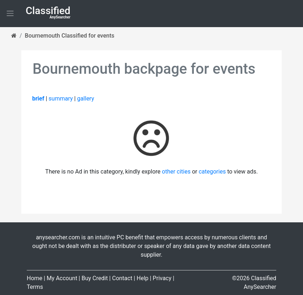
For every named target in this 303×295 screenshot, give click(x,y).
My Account (62, 278)
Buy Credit (94, 278)
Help (143, 278)
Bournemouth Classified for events (70, 35)
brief (38, 98)
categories (212, 171)
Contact (122, 278)
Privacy (162, 278)
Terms (35, 286)
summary (60, 98)
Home (34, 278)
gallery (85, 98)
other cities (176, 171)
